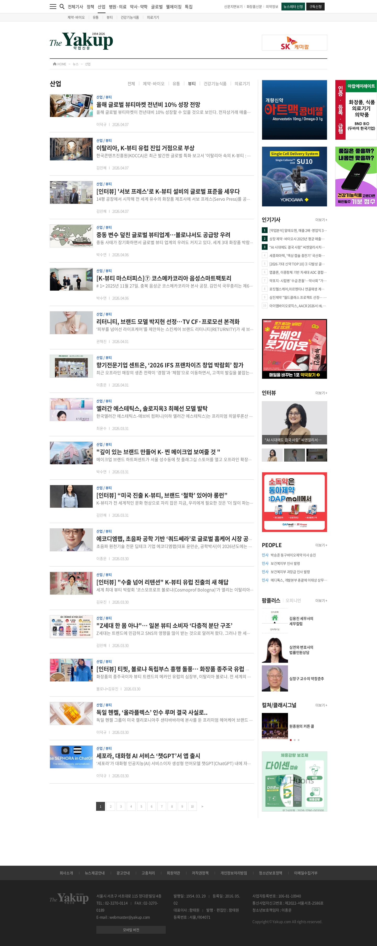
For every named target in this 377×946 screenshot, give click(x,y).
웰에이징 (173, 6)
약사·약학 (139, 6)
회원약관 (173, 872)
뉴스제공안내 (95, 872)
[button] (291, 740)
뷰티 (110, 17)
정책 (91, 6)
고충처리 (148, 872)
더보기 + (321, 219)
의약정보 (272, 6)
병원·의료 (118, 6)
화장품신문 (254, 6)
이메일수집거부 (305, 872)
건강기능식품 (130, 17)
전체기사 (75, 6)
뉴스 (76, 64)
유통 (96, 17)
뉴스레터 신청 (293, 6)
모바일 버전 (131, 929)
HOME (59, 64)
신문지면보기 (233, 6)
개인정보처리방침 (233, 872)
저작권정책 (200, 872)
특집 (189, 6)
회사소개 (66, 872)
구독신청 (315, 6)
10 (192, 806)
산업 (102, 8)
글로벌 (157, 6)
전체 (131, 83)
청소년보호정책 (270, 872)
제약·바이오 (76, 17)
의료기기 (153, 17)
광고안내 (123, 872)
